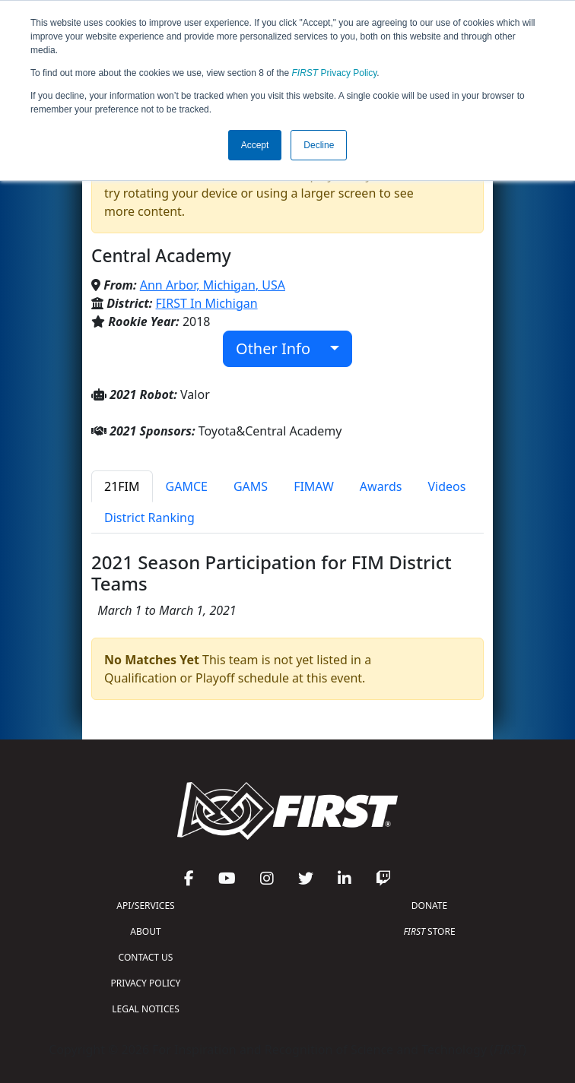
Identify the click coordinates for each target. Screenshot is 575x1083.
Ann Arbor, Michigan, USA (212, 285)
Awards (381, 486)
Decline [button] (318, 145)
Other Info (281, 348)
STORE (429, 931)
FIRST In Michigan (207, 303)
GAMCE (187, 486)
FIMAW (314, 486)
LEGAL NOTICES (145, 1008)
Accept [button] (255, 145)
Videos (446, 486)
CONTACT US (146, 957)
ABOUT (145, 931)
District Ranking (149, 517)
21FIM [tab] (122, 486)
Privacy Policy (334, 73)
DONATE (429, 905)
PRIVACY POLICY (146, 983)
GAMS (250, 486)
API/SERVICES (145, 905)
